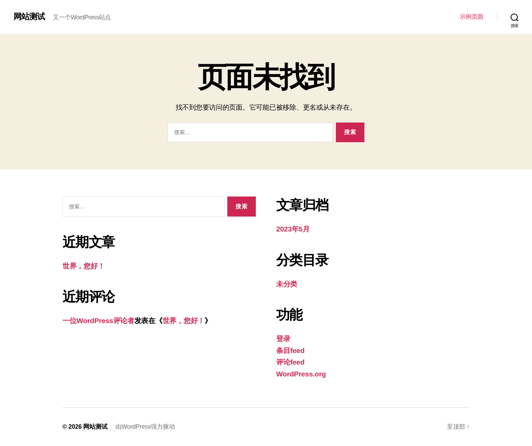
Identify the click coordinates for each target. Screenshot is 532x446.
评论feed (290, 362)
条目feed (290, 350)
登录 (283, 338)
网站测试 (29, 17)
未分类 (286, 284)
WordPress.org (301, 374)
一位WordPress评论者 (98, 320)
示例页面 (471, 16)
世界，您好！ (83, 266)
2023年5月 (293, 229)
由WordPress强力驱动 (145, 426)
